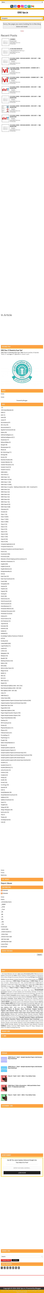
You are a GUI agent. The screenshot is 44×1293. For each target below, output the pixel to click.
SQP (2, 790)
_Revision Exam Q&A (6, 936)
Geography (4, 583)
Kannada (3, 626)
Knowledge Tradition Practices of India (11, 636)
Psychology (4, 737)
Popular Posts (6, 1260)
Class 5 (3, 531)
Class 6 (3, 534)
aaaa (2, 417)
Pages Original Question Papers (9, 713)
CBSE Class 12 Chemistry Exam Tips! (11, 350)
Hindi (2, 596)
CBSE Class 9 (4, 507)
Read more (18, 42)
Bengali (3, 444)
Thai (2, 814)
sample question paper (7, 747)
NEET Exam (4, 680)
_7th (2, 916)
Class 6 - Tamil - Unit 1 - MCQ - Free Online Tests (22, 1095)
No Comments (13, 44)
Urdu (2, 822)
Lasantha (25, 1290)
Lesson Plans (4, 944)
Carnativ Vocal (4, 469)
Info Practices (4, 621)
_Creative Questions (6, 931)
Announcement (5, 427)
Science (3, 772)
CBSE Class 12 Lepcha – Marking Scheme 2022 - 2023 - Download (18, 487)
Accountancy (4, 422)
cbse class (4, 474)
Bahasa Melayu (5, 442)
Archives (15, 1260)
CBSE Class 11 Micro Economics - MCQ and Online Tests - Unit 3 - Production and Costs (24, 1086)
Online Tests (4, 698)
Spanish (3, 787)
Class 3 (3, 526)
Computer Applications (7, 544)
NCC (2, 678)
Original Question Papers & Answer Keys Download (14, 700)
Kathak (3, 631)
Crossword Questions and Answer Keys (11, 549)
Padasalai (5, 890)
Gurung (3, 593)
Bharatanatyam (5, 447)
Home (22, 31)
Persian (3, 725)
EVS (2, 574)
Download (3, 554)
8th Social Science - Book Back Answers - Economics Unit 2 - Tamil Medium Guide (25, 68)
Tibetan (3, 817)
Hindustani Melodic (6, 608)
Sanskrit (3, 762)
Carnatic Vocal (4, 467)
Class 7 (3, 536)
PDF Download (5, 723)
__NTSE (3, 907)
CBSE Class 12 (4, 484)
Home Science (5, 618)
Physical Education (6, 728)
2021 (2, 415)
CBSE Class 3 (4, 492)
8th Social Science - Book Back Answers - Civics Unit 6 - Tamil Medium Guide (25, 97)
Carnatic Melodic (5, 462)
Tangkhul (3, 804)
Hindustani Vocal (5, 613)
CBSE (2, 472)
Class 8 (3, 539)
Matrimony (3, 875)
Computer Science (6, 546)
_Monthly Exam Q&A (6, 941)
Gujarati (3, 591)
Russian (3, 745)
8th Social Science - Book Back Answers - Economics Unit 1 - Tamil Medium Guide (26, 78)
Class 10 (3, 516)
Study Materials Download (8, 795)
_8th (2, 914)
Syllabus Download (6, 799)
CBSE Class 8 (4, 504)
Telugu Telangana (5, 809)
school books (4, 770)
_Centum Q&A (4, 929)
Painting (3, 720)
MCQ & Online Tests (6, 668)
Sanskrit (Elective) (5, 767)
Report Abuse (6, 883)
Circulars (3, 511)
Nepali (2, 683)
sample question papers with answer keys (12, 757)
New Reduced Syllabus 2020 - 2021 (10, 685)
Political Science (5, 732)
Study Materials (5, 792)
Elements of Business (6, 561)
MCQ (2, 665)
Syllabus (3, 797)
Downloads (4, 926)
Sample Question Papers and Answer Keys (12, 752)
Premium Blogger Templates (35, 1290)
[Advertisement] (22, 223)
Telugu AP (3, 807)
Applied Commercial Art (7, 430)
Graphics (3, 588)
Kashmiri (3, 628)
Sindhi (2, 780)
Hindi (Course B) (5, 603)
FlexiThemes (9, 1290)
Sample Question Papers (7, 750)
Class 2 (3, 524)
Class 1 (3, 514)
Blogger (25, 400)
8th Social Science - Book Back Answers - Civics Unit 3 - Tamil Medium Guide (25, 125)
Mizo (2, 675)
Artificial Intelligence (6, 435)
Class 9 (3, 541)
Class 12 (3, 521)
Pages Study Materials (7, 718)
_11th (2, 924)
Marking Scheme (5, 660)
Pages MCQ (4, 708)
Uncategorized (5, 819)
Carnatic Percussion (6, 464)
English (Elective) (5, 569)
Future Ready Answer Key (16, 48)
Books (2, 457)
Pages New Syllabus (6, 710)
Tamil (2, 802)
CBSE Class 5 (4, 497)
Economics (12, 39)
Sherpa (3, 777)
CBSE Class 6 (4, 499)
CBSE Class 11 (4, 482)
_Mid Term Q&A (5, 939)
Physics (3, 730)
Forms (2, 872)
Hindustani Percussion (7, 611)
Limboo (3, 650)
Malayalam (4, 653)
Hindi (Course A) (5, 601)
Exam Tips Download (6, 579)
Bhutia (2, 449)
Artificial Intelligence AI (7, 437)
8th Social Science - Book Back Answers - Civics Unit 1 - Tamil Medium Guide (25, 58)
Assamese (4, 440)
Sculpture (3, 775)
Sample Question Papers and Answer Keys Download (15, 755)
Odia (2, 693)
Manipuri (3, 655)
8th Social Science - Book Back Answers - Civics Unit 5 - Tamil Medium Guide (25, 106)
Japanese (3, 623)
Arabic (2, 432)
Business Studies (5, 459)
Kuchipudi (3, 641)
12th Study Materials (6, 410)
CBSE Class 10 (4, 479)
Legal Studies (4, 646)
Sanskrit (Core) (5, 765)
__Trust (3, 909)
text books (4, 812)
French (2, 581)
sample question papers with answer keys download (15, 760)
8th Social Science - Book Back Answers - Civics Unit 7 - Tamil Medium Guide (25, 87)
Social (2, 782)
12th (2, 919)
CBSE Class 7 (4, 502)
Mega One (3, 670)
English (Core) (4, 566)
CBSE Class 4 (4, 494)
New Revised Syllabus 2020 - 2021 (10, 688)
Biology (3, 454)
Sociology (3, 785)
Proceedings (4, 735)
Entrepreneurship (5, 571)
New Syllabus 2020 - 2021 (7, 690)
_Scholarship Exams (6, 902)
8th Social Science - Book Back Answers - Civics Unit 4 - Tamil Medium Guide (25, 116)
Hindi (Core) (4, 598)
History (3, 616)
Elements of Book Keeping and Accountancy (12, 559)
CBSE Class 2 (4, 489)
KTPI (2, 638)
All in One (3, 425)
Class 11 (3, 519)
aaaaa (2, 420)
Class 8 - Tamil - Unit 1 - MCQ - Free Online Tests (22, 1076)
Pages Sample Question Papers (9, 715)
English (3, 564)
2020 (2, 412)
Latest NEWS (4, 643)
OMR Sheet (4, 695)
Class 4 (3, 529)
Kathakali (3, 633)
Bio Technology (5, 452)
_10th (2, 921)
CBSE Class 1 (4, 477)
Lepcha (3, 648)
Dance (2, 551)
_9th (2, 912)
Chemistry (3, 509)
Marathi (3, 658)
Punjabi (3, 740)
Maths (2, 663)
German (3, 586)
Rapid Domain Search (22, 1292)
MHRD (2, 673)
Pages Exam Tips (5, 705)
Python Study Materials (7, 742)
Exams (2, 899)
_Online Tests (4, 934)
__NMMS (3, 904)
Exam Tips (3, 576)
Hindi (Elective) (5, 606)
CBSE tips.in (22, 12)
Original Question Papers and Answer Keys (12, 703)
